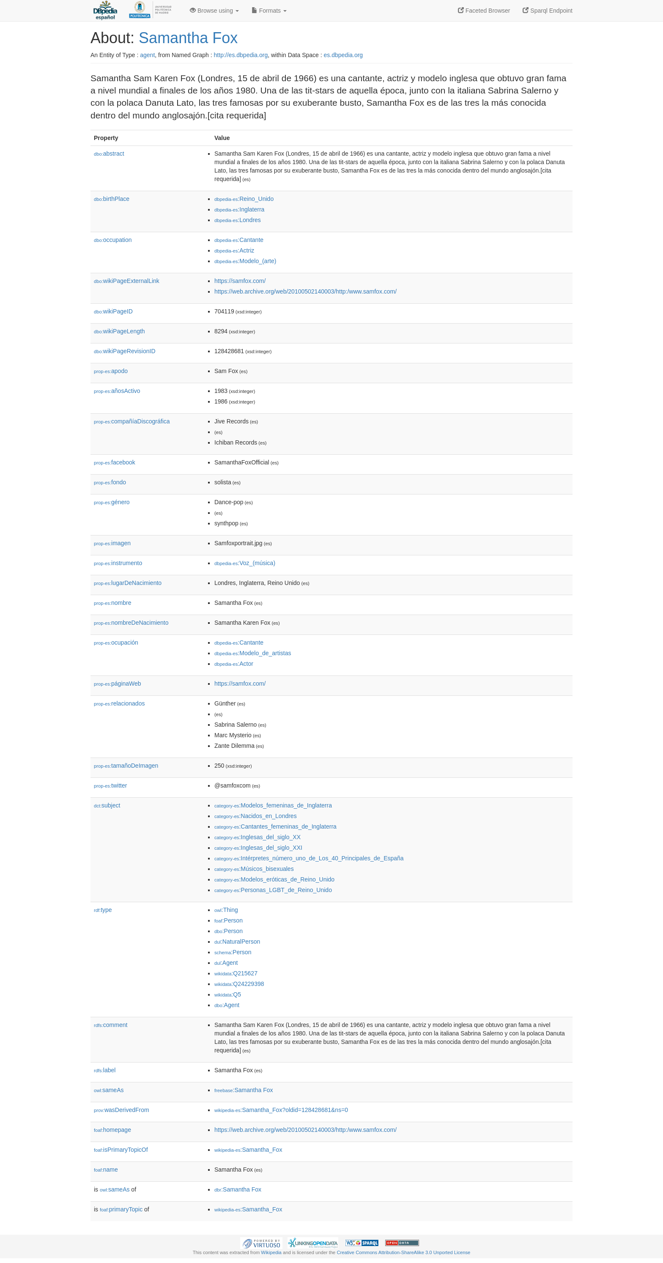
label (104, 1070)
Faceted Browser (484, 10)
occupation (113, 239)
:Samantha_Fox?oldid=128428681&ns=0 (281, 1109)
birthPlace (111, 198)
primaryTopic (121, 1209)
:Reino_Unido (244, 198)
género (112, 502)
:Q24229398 (239, 983)
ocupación (116, 642)
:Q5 (227, 994)
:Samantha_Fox (248, 1149)
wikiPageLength (119, 331)
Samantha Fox (188, 38)
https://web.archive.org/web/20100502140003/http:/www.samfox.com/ (305, 291)
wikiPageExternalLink (126, 280)
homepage (112, 1129)
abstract (109, 153)
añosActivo (117, 390)
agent (147, 55)
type (103, 909)
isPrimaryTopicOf (121, 1149)
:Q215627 (236, 973)
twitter (110, 785)
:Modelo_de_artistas (252, 653)
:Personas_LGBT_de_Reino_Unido (273, 890)
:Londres (237, 220)
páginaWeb (117, 683)
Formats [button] (269, 10)
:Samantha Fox (243, 1090)
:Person (228, 920)
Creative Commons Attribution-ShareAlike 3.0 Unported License (403, 1252)
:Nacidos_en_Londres (255, 816)
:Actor (233, 663)
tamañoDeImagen (126, 765)
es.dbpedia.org (343, 55)
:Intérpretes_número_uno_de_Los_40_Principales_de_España (309, 858)
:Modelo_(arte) (245, 261)
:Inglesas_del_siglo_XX (257, 837)
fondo (110, 482)
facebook (114, 462)
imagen (112, 543)
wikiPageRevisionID (125, 351)
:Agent (226, 962)
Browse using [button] (214, 10)
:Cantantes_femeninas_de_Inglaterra (275, 826)
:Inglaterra (239, 209)
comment (110, 1024)
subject (107, 805)
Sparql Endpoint (548, 10)
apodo (111, 371)
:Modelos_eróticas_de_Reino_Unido (274, 879)
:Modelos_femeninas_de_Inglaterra (273, 805)
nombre (113, 602)
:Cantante (238, 239)
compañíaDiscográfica (132, 421)
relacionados (119, 703)
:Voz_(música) (244, 563)
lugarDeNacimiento (128, 582)
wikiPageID (113, 311)
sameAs (108, 1090)
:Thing (226, 909)
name (106, 1169)
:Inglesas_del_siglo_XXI (258, 847)
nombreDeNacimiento (131, 622)
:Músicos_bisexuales (254, 868)
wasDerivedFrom (121, 1109)
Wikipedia (271, 1252)
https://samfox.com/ (240, 280)
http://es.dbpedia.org (241, 55)
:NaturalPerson (237, 941)
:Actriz (234, 250)
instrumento (118, 563)
